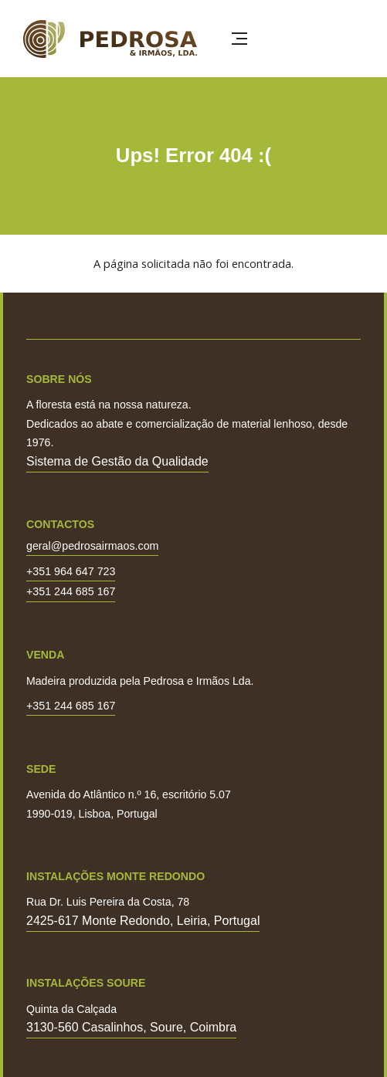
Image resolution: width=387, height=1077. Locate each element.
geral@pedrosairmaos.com (92, 546)
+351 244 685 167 (70, 592)
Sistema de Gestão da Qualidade (117, 461)
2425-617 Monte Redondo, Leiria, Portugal (143, 920)
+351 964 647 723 (70, 571)
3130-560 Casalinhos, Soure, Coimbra (131, 1027)
